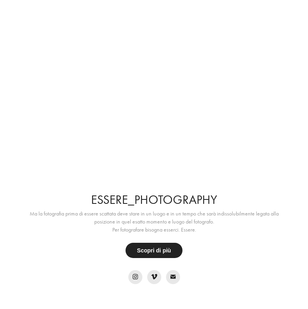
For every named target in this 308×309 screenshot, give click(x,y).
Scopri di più (154, 250)
